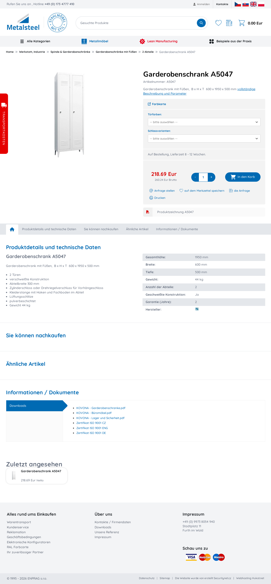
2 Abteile (148, 51)
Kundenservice (18, 527)
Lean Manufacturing (158, 41)
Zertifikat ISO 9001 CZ (91, 423)
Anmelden (201, 4)
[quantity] (203, 177)
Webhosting (243, 578)
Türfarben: (155, 114)
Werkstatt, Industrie (32, 51)
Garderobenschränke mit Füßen (116, 51)
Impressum (103, 537)
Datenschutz (147, 578)
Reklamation (16, 532)
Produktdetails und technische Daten (49, 229)
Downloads (103, 527)
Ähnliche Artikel (137, 229)
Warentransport (19, 522)
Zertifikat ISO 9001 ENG (92, 428)
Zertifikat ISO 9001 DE (91, 433)
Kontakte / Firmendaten (113, 522)
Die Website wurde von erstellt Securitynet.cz (203, 578)
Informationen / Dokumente (177, 229)
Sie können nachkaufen (101, 229)
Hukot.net (258, 578)
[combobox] (203, 122)
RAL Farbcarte (18, 547)
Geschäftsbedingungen (24, 537)
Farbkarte (157, 104)
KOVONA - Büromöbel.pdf (94, 413)
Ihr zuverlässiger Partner (25, 552)
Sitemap (165, 578)
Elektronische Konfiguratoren (28, 542)
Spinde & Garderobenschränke (70, 51)
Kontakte (222, 4)
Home (10, 51)
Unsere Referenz (107, 532)
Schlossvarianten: (159, 130)
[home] (12, 229)
